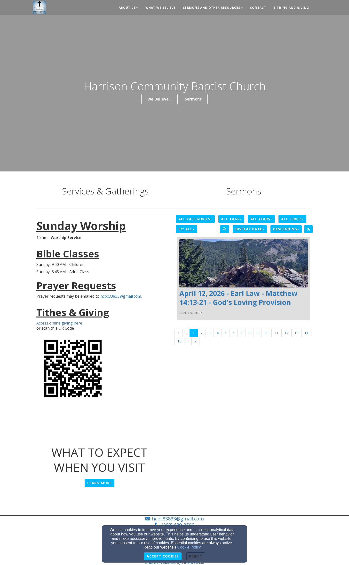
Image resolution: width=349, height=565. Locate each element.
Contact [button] (258, 8)
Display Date (249, 229)
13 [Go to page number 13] (296, 333)
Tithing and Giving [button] (291, 8)
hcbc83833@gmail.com (178, 518)
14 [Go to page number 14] (306, 333)
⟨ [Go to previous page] (186, 333)
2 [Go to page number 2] (202, 333)
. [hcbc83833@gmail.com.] (121, 296)
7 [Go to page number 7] (242, 333)
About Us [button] (128, 8)
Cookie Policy (189, 547)
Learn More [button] (99, 482)
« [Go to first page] (178, 333)
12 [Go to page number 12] (286, 333)
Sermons (193, 99)
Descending (286, 229)
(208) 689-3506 (178, 525)
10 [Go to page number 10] (267, 333)
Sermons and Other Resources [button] (213, 8)
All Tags (231, 219)
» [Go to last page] (195, 341)
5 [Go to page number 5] (226, 333)
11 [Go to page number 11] (276, 333)
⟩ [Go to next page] (188, 341)
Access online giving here (59, 323)
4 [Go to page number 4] (218, 333)
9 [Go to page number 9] (258, 333)
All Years (261, 219)
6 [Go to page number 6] (234, 333)
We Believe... (159, 99)
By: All (186, 229)
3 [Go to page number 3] (210, 333)
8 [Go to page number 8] (250, 333)
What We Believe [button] (160, 8)
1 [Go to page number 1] (194, 333)
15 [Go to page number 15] (179, 341)
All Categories (195, 219)
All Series (292, 219)
